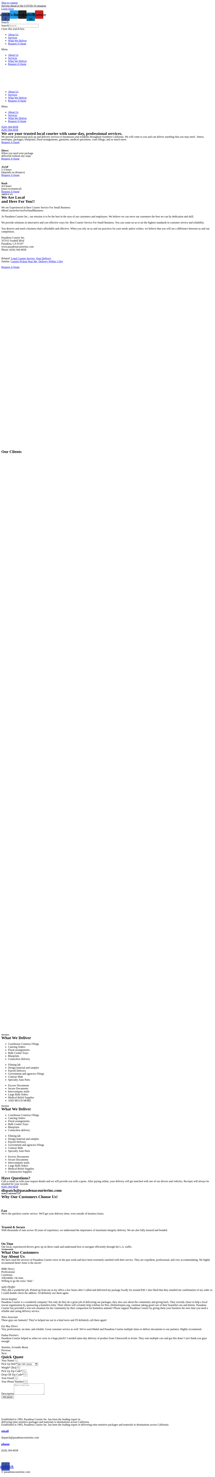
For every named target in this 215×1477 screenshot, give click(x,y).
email (5, 1433)
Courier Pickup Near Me (24, 261)
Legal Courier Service (23, 258)
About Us (13, 34)
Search (5, 25)
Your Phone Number (12, 1382)
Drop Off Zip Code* (12, 1375)
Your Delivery (43, 258)
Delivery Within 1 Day (50, 261)
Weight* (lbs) (8, 1368)
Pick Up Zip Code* (11, 1371)
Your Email (7, 1378)
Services (12, 37)
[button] (107, 22)
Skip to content (9, 2)
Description (7, 1396)
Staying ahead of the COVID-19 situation (23, 5)
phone (5, 1446)
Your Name (7, 1360)
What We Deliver (17, 40)
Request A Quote (17, 43)
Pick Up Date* (9, 1364)
